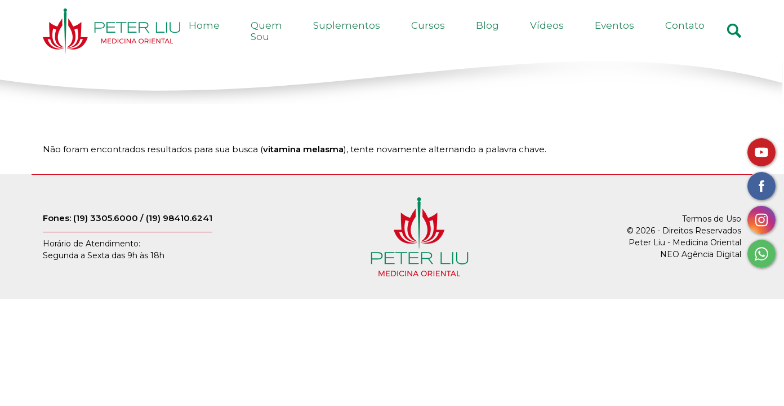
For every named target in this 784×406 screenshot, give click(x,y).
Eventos (640, 38)
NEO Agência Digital (700, 269)
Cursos (504, 38)
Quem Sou (366, 38)
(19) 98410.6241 (179, 232)
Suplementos (439, 38)
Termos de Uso (711, 234)
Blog (546, 38)
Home (310, 38)
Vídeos (589, 38)
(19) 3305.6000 (105, 232)
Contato (693, 38)
